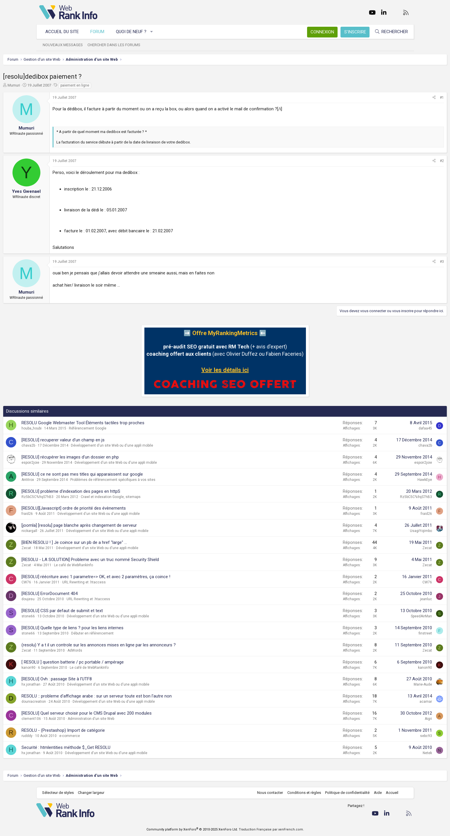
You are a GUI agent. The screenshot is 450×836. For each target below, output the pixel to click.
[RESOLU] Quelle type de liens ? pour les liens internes (109, 627)
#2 (406, 161)
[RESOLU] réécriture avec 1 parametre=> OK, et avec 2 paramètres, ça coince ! (132, 576)
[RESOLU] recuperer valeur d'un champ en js (99, 440)
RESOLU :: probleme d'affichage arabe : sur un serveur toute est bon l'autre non (133, 696)
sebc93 (390, 736)
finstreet (389, 633)
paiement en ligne (111, 85)
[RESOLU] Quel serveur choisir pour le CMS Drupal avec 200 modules (123, 713)
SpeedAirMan (385, 616)
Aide (375, 792)
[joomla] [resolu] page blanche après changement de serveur (115, 525)
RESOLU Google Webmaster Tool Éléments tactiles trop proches (119, 422)
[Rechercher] (388, 32)
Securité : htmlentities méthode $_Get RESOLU (102, 747)
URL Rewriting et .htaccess (120, 582)
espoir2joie (67, 463)
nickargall (65, 531)
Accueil (389, 792)
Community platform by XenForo (192, 829)
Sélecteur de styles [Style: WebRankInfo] (61, 792)
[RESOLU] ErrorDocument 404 (86, 593)
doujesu (64, 599)
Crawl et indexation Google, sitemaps (147, 497)
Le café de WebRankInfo (109, 565)
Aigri (392, 719)
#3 (406, 262)
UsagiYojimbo (385, 531)
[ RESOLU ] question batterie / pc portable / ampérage (109, 662)
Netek (391, 753)
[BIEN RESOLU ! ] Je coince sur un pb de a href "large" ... (110, 542)
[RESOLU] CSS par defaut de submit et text (98, 610)
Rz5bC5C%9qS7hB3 (74, 497)
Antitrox (64, 480)
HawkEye (388, 480)
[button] (154, 32)
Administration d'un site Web (127, 719)
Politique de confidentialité (344, 792)
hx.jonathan (67, 684)
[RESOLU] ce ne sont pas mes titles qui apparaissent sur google (118, 474)
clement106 (67, 719)
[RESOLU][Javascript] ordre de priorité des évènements (110, 508)
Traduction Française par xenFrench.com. (271, 829)
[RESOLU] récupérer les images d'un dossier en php (106, 457)
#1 (406, 98)
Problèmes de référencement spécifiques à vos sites (149, 480)
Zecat (62, 548)
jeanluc (390, 599)
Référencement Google (124, 428)
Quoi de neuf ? (134, 31)
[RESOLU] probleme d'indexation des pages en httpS (107, 491)
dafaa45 (389, 428)
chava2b (64, 445)
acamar (389, 702)
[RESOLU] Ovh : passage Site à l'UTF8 (93, 679)
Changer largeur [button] (94, 792)
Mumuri (50, 85)
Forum (100, 31)
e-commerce (106, 736)
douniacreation (70, 702)
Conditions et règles (301, 792)
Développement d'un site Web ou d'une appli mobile (148, 445)
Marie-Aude (387, 684)
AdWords (111, 650)
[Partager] (398, 97)
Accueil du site (65, 31)
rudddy (63, 736)
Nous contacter (267, 792)
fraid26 (63, 514)
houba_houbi (68, 428)
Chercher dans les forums (116, 45)
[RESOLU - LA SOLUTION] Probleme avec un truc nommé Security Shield (126, 559)
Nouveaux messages (66, 45)
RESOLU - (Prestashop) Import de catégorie (99, 730)
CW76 (62, 582)
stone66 (64, 616)
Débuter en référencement (128, 633)
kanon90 (65, 668)
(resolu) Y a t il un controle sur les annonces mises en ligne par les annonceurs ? (135, 645)
